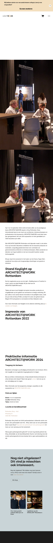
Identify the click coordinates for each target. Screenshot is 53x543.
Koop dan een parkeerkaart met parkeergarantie (31, 425)
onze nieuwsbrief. (18, 475)
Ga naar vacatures (26, 9)
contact (34, 379)
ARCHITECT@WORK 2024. (22, 388)
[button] (49, 16)
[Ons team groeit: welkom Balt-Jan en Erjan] (18, 503)
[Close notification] (50, 6)
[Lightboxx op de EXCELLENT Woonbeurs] (34, 503)
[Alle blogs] (15, 480)
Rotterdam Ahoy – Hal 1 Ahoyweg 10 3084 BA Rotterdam (12, 414)
